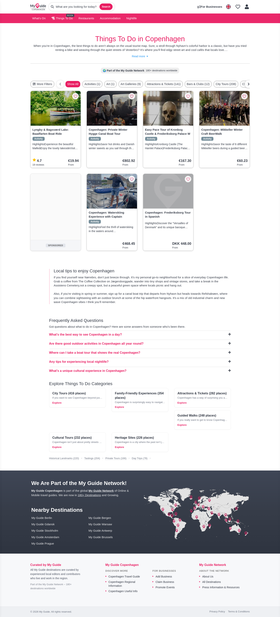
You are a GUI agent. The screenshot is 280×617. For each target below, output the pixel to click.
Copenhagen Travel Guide (124, 576)
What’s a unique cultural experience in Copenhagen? (140, 370)
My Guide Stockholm (45, 530)
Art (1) (110, 84)
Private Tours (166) (115, 458)
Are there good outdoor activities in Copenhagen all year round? (140, 343)
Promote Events (165, 587)
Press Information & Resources (221, 587)
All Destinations (211, 581)
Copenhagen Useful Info (123, 591)
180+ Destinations (89, 495)
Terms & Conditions (239, 611)
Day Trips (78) (140, 458)
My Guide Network (101, 490)
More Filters (42, 84)
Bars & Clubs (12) (198, 84)
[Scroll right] (249, 84)
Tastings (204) (92, 458)
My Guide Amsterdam (45, 537)
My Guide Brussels (101, 537)
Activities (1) (92, 84)
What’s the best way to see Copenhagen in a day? (140, 334)
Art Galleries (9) (131, 84)
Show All (73, 84)
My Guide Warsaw (100, 524)
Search (106, 6)
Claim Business (164, 581)
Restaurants (86, 18)
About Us (207, 576)
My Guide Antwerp (100, 530)
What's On (39, 18)
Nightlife (131, 18)
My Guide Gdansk (43, 524)
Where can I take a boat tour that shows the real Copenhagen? (140, 352)
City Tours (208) (226, 84)
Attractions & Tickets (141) (164, 84)
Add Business (163, 576)
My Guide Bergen (100, 517)
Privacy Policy (217, 611)
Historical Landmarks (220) (64, 458)
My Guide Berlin (42, 517)
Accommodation (110, 18)
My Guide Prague (43, 543)
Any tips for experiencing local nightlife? (140, 361)
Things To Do (62, 18)
